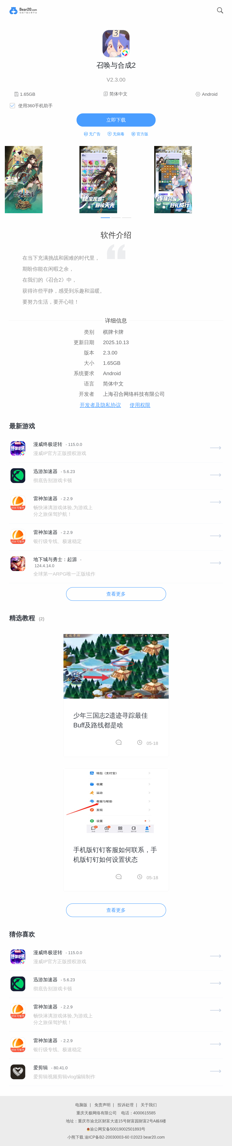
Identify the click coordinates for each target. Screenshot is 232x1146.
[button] (105, 217)
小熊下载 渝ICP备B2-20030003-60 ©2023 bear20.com (116, 1137)
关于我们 (149, 1105)
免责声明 (102, 1105)
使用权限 (140, 405)
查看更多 (116, 594)
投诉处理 (125, 1105)
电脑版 (81, 1105)
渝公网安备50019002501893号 (116, 1129)
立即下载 (116, 120)
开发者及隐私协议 (100, 405)
